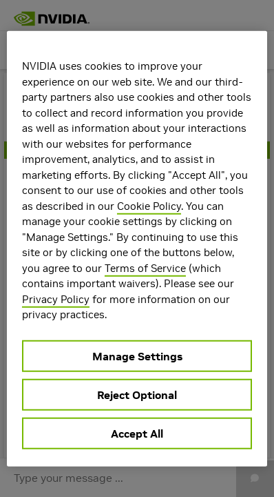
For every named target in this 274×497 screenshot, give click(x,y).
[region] (137, 249)
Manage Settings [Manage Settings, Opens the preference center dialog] (137, 355)
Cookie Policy (149, 205)
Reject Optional (137, 394)
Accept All (137, 433)
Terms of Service (145, 267)
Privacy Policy (55, 298)
